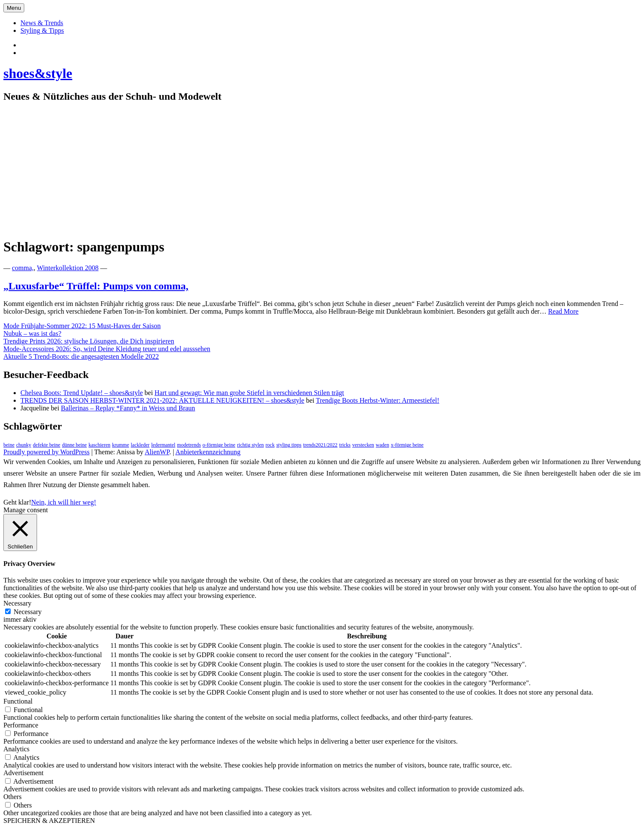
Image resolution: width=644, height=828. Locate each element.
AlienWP (157, 452)
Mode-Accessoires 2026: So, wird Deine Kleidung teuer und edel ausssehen (106, 348)
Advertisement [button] (23, 772)
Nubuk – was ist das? (32, 333)
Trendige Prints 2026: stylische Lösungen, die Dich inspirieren (88, 341)
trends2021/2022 (320, 445)
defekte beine (46, 445)
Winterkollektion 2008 (68, 267)
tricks (345, 445)
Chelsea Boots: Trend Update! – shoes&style (81, 392)
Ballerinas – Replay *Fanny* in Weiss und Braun (128, 408)
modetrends (189, 445)
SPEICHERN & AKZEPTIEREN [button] (49, 820)
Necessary (28, 611)
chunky (23, 445)
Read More (563, 311)
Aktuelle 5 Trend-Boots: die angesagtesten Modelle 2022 (81, 356)
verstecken (363, 445)
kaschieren (99, 445)
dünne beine (74, 445)
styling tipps (288, 445)
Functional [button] (17, 701)
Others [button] (12, 796)
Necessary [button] (17, 603)
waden (382, 445)
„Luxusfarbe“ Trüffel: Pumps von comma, (95, 285)
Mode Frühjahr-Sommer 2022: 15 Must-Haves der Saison (81, 325)
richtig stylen (250, 445)
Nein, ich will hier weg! (63, 502)
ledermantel (163, 445)
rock (270, 445)
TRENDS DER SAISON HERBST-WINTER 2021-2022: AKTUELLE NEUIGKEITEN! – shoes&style (162, 400)
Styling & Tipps (42, 30)
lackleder (140, 445)
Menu (14, 8)
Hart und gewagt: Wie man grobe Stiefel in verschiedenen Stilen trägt (249, 392)
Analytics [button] (16, 749)
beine (8, 445)
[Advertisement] (322, 170)
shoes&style (37, 73)
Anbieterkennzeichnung (207, 452)
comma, (23, 267)
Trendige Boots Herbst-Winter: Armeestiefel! (377, 400)
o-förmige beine (219, 445)
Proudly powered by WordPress (46, 452)
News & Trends (41, 22)
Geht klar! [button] (17, 502)
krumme (120, 445)
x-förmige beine (407, 445)
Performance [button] (20, 725)
